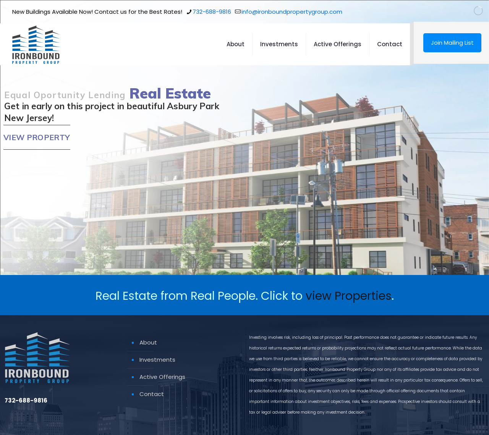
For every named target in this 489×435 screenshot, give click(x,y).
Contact (151, 394)
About (148, 342)
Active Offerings (162, 377)
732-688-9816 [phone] (212, 12)
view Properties (349, 296)
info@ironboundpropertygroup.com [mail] (291, 12)
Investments (157, 360)
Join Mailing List (452, 43)
